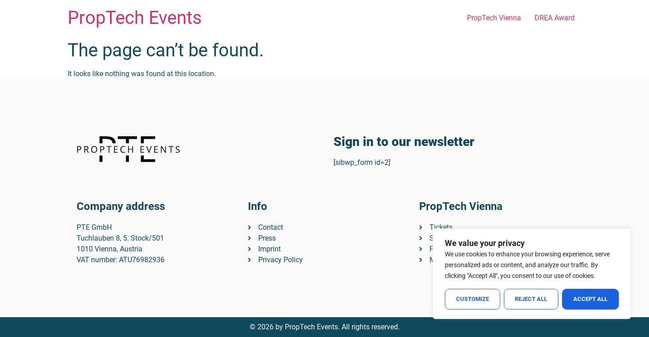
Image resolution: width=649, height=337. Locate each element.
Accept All (590, 299)
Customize (472, 299)
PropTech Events (135, 17)
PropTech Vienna (494, 18)
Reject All (531, 299)
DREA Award (555, 18)
